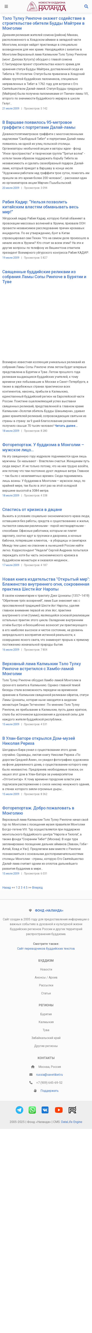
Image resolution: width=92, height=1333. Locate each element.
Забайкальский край (46, 1038)
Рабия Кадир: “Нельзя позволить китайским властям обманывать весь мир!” (40, 207)
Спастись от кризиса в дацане (32, 509)
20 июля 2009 (10, 187)
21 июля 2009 (10, 108)
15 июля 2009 (10, 724)
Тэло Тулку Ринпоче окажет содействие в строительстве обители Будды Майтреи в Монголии (43, 23)
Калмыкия (46, 1022)
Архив (53, 977)
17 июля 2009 (10, 565)
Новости (46, 969)
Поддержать (49, 1091)
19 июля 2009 (10, 257)
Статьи (46, 993)
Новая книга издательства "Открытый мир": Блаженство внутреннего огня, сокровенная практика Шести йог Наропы (46, 584)
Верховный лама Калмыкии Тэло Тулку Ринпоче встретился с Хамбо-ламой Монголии (41, 668)
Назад (6, 887)
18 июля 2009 (10, 430)
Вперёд (37, 887)
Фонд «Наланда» (49, 910)
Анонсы (40, 977)
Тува (46, 1030)
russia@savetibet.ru (49, 1074)
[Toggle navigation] (6, 6)
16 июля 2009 (10, 649)
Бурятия (46, 1014)
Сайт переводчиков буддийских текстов (46, 948)
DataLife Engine (71, 1122)
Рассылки (46, 985)
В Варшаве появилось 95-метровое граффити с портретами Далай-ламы (38, 125)
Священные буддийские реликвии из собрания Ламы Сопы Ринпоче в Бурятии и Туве (44, 276)
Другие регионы (46, 1046)
